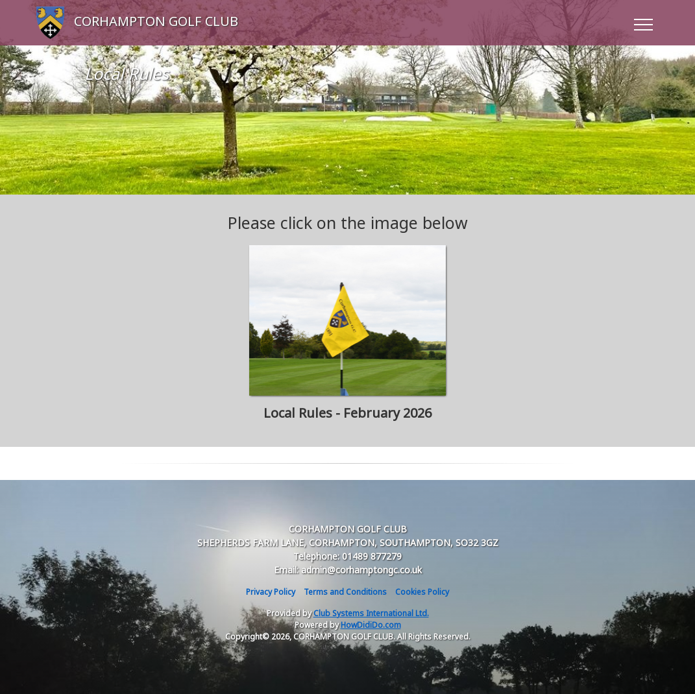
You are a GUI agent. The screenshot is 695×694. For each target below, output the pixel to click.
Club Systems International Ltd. (371, 613)
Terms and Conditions (345, 591)
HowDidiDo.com (371, 624)
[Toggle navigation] (642, 22)
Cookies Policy (422, 591)
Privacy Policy (270, 591)
